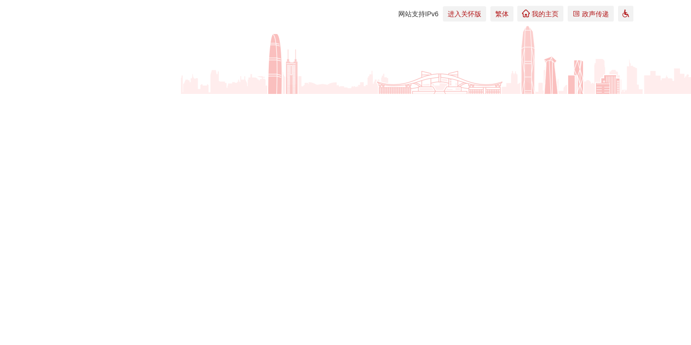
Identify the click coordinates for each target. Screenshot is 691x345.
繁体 (502, 14)
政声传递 (590, 14)
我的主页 (540, 14)
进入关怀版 (464, 14)
